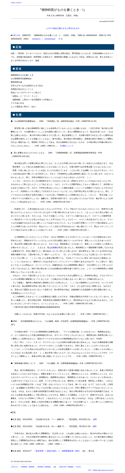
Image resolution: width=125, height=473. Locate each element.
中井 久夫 (16, 35)
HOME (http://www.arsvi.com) (103, 470)
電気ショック (67, 146)
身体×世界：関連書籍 (70, 467)
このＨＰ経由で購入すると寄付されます (63, 28)
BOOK (19, 3)
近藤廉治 (55, 247)
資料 (95, 419)
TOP (89, 470)
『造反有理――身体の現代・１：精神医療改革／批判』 (57, 451)
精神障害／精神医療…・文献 (50, 467)
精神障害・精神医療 (29, 467)
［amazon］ (36, 39)
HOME (13, 3)
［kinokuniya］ (49, 39)
